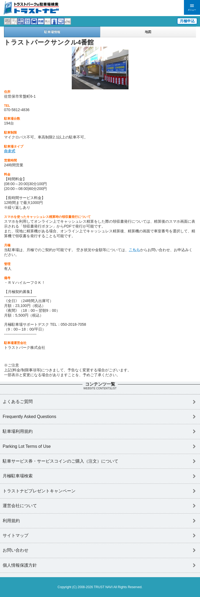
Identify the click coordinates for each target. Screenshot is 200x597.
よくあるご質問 (18, 401)
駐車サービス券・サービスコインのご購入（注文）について (60, 461)
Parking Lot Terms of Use (27, 446)
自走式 (9, 151)
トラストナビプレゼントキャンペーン (39, 491)
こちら (134, 250)
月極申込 (187, 21)
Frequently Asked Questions (29, 416)
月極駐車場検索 (18, 476)
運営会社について (20, 505)
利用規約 (11, 520)
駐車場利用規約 (18, 431)
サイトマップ (15, 535)
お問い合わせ (15, 550)
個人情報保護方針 (20, 565)
